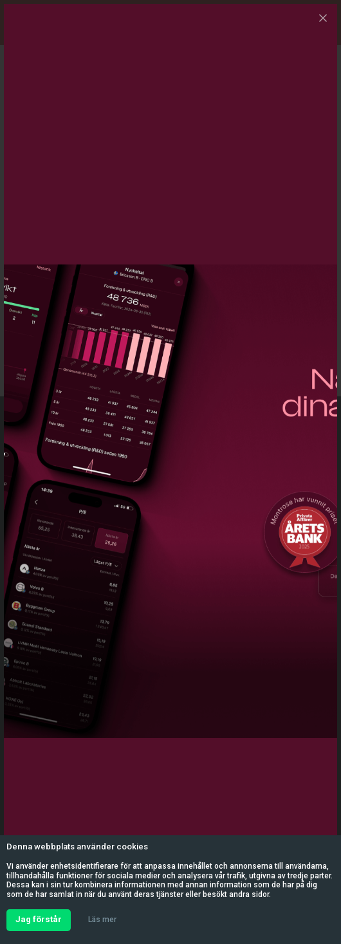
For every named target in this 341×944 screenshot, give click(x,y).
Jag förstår (38, 919)
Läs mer (102, 919)
